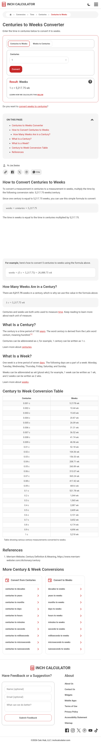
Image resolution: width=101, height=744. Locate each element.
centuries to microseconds (22, 642)
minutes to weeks (65, 622)
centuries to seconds (22, 629)
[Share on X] (19, 172)
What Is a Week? (20, 143)
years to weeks (65, 595)
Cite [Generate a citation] (36, 172)
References (18, 152)
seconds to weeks (65, 629)
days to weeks (65, 609)
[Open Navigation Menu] (96, 4)
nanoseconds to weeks (65, 649)
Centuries (43, 15)
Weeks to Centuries (41, 44)
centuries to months (22, 602)
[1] (31, 334)
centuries (27, 347)
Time (32, 15)
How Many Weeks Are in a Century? (31, 134)
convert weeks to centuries (33, 106)
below (40, 95)
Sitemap (68, 723)
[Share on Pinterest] (26, 172)
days (42, 362)
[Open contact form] (90, 81)
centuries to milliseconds (22, 635)
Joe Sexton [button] (15, 165)
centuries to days (22, 609)
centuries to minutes (22, 622)
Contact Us (70, 689)
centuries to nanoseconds (22, 649)
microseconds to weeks (65, 642)
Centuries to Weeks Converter (27, 125)
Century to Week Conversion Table (30, 147)
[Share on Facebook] (12, 172)
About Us (69, 683)
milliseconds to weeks (65, 635)
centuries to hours (22, 615)
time (60, 312)
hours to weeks (65, 615)
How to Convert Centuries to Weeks (30, 130)
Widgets (68, 695)
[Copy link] (5, 172)
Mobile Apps (71, 700)
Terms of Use (71, 706)
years (42, 331)
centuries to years (22, 595)
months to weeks (65, 602)
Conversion (21, 15)
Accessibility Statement (76, 717)
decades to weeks (65, 589)
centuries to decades (22, 589)
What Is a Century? (21, 138)
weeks (25, 382)
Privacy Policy (71, 712)
